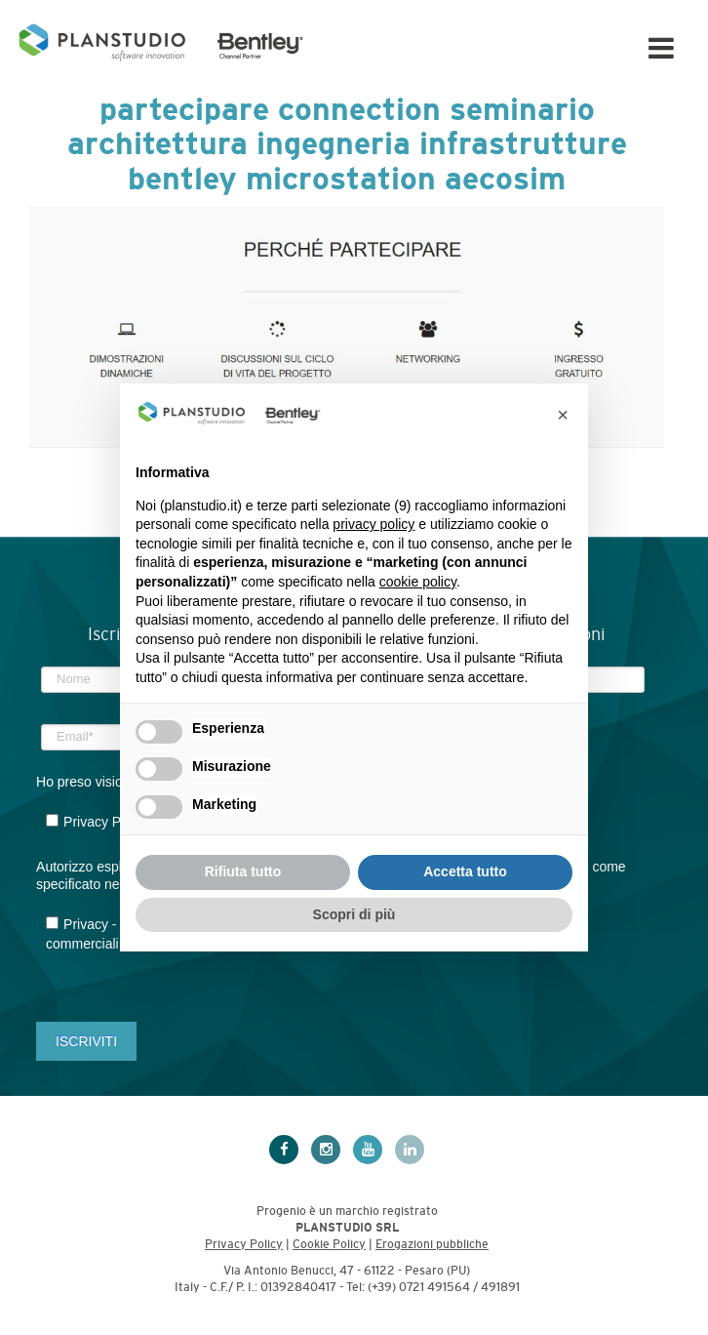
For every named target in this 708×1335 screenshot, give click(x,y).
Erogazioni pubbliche (432, 1244)
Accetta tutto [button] (465, 871)
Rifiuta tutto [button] (243, 871)
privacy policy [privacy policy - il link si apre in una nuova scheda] (373, 524)
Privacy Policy (244, 1244)
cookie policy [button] (417, 581)
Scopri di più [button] (354, 914)
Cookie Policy (329, 1244)
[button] (562, 414)
